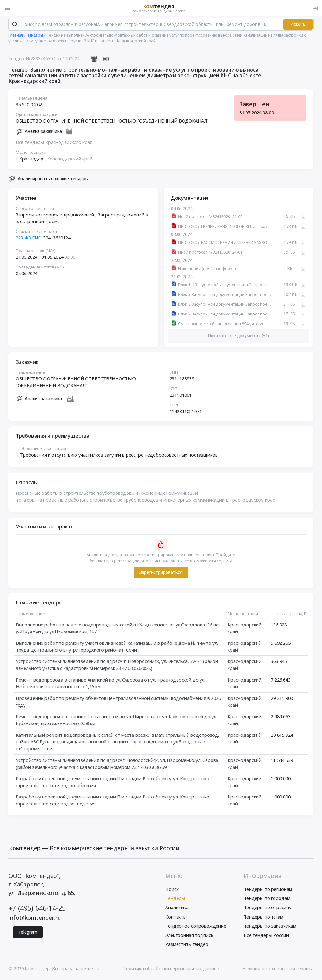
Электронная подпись (189, 935)
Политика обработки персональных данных (171, 969)
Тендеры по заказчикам (270, 926)
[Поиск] (14, 25)
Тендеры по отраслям (268, 908)
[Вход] (315, 8)
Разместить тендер (186, 945)
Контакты (176, 917)
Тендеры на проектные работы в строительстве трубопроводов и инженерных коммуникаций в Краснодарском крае (145, 501)
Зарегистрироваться (161, 573)
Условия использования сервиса (278, 969)
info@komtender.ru (34, 918)
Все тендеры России (266, 935)
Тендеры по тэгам (263, 917)
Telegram (27, 933)
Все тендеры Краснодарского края (54, 143)
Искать (298, 25)
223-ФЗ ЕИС (28, 238)
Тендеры (175, 899)
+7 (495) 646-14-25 (36, 908)
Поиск (171, 890)
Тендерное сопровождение (195, 926)
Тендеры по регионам (268, 890)
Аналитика (177, 908)
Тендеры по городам (267, 899)
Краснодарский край (70, 159)
